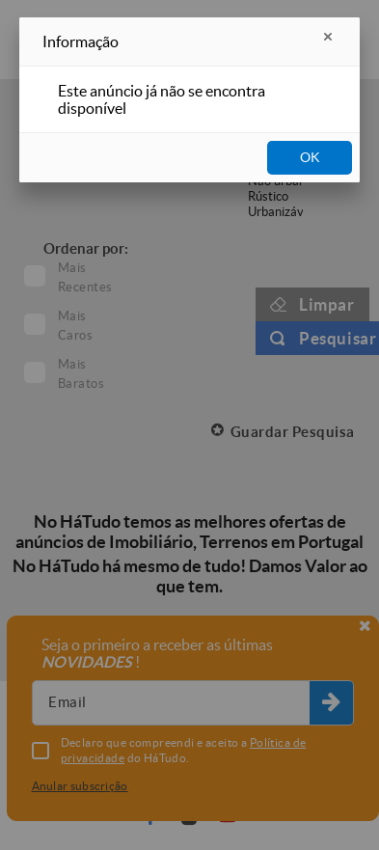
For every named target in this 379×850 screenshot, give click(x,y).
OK (310, 157)
